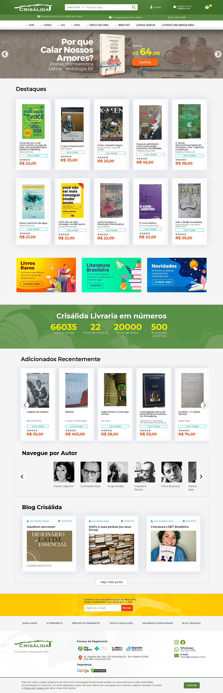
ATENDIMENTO (55, 623)
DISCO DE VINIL (97, 25)
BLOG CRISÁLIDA (191, 623)
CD (61, 25)
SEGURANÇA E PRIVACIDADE (157, 623)
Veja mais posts (112, 582)
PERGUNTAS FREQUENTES (86, 623)
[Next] (218, 54)
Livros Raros (145, 25)
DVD (75, 25)
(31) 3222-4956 (177, 17)
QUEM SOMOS (29, 623)
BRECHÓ (122, 25)
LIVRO (46, 25)
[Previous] (5, 54)
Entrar (155, 7)
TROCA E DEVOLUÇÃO (121, 623)
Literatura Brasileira (178, 25)
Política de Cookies (34, 688)
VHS (30, 25)
